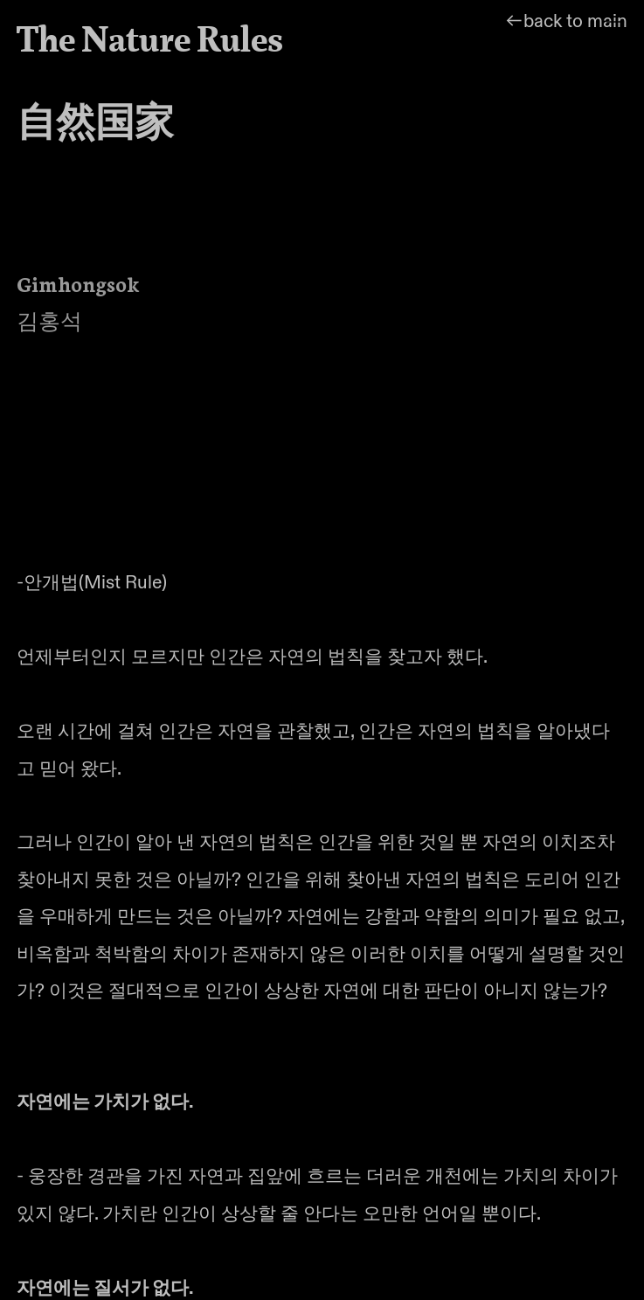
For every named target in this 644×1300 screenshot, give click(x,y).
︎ (615, 28)
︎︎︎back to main (565, 21)
